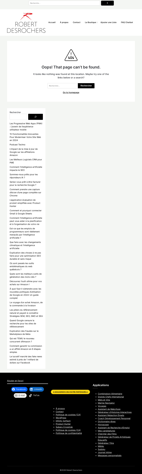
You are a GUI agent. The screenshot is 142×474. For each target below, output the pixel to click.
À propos (64, 22)
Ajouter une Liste (109, 22)
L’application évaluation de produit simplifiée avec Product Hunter (25, 203)
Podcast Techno (17, 144)
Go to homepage (71, 92)
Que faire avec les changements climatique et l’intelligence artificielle (25, 245)
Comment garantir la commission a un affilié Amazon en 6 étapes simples (26, 349)
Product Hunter (63, 424)
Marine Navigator (106, 403)
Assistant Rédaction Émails (111, 415)
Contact (76, 22)
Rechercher (15, 112)
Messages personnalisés (109, 455)
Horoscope (103, 424)
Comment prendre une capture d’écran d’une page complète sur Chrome (25, 192)
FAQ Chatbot (127, 22)
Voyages (102, 406)
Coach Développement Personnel (114, 418)
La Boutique (90, 22)
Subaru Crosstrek (64, 427)
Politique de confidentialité (69, 433)
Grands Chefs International (111, 396)
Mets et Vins (104, 400)
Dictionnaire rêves (106, 421)
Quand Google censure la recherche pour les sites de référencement (23, 323)
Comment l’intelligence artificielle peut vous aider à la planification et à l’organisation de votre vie (26, 221)
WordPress (61, 417)
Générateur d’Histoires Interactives (115, 412)
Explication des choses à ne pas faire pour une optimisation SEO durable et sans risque (25, 255)
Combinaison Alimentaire (110, 393)
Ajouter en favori (15, 380)
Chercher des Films (107, 434)
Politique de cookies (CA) (68, 414)
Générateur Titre (106, 443)
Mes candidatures (106, 430)
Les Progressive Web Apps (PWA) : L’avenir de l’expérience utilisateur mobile (26, 126)
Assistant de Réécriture (109, 409)
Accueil (51, 22)
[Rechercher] (35, 117)
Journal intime (105, 452)
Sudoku (101, 449)
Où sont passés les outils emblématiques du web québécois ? (22, 266)
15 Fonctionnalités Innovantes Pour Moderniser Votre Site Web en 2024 (25, 137)
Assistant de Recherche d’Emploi (114, 427)
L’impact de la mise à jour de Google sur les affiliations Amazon (24, 152)
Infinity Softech (63, 421)
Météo (101, 446)
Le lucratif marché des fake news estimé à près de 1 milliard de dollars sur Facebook (26, 359)
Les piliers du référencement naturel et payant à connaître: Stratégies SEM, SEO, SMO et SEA (26, 313)
